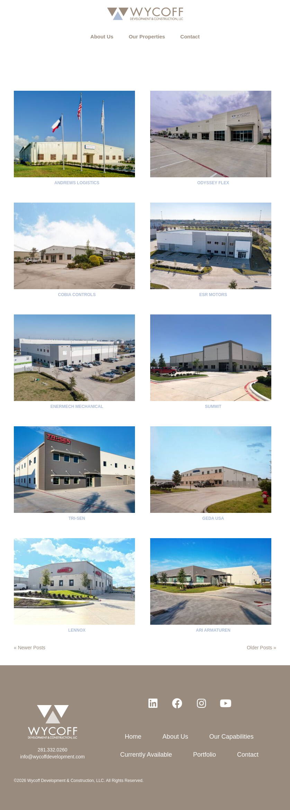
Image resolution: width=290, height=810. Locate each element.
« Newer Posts (29, 647)
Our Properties (147, 36)
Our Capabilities (231, 736)
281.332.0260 (52, 750)
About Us (102, 36)
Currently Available (146, 754)
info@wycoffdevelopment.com (52, 756)
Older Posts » (261, 647)
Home (133, 736)
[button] (153, 703)
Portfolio (204, 754)
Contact (190, 36)
